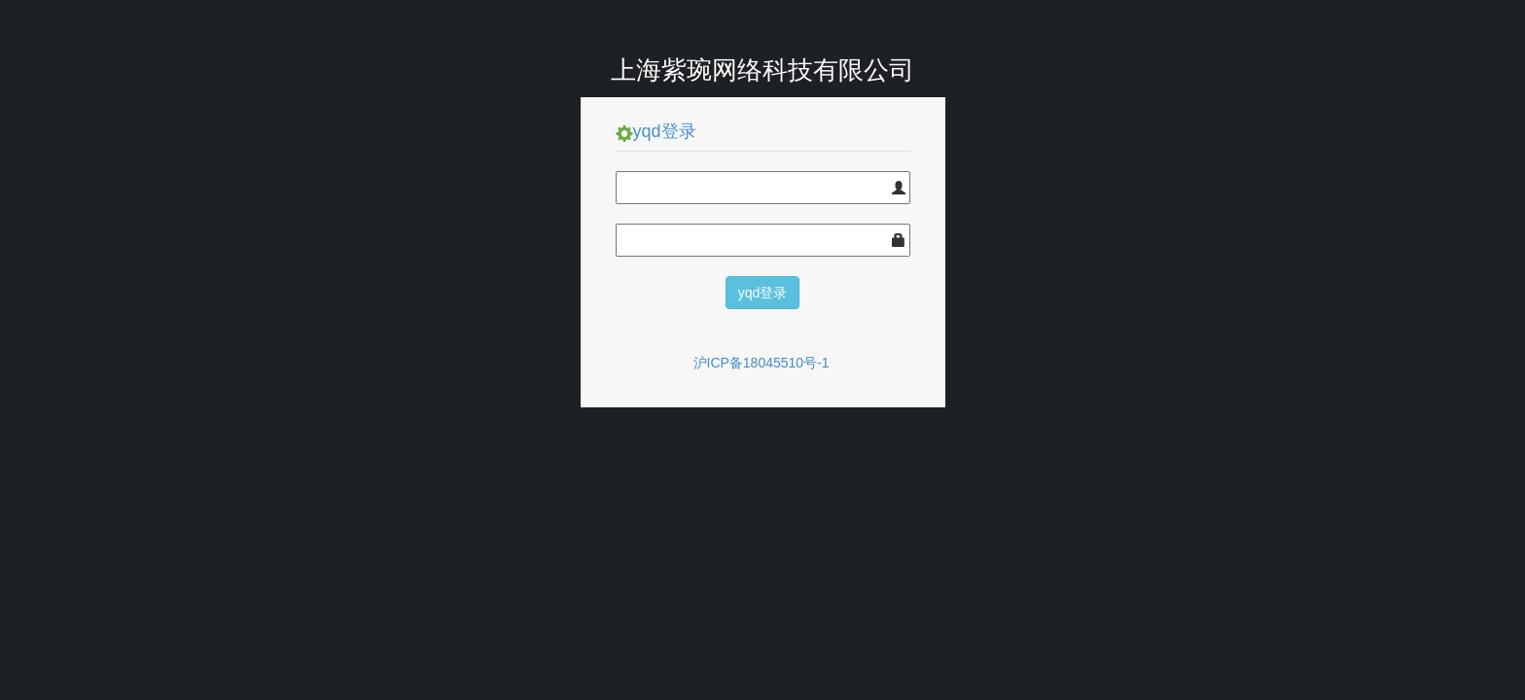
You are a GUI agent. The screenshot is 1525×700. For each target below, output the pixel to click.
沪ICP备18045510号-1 (761, 362)
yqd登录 (763, 292)
